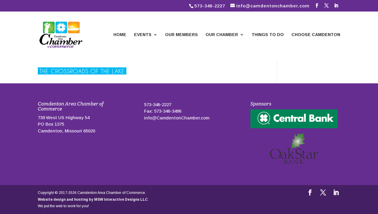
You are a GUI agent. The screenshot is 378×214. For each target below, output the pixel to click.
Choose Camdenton (315, 35)
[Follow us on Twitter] (326, 5)
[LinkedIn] (336, 5)
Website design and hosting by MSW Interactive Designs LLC (93, 199)
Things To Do (268, 35)
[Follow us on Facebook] (317, 5)
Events (142, 35)
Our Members (181, 35)
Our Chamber (222, 35)
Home (119, 35)
